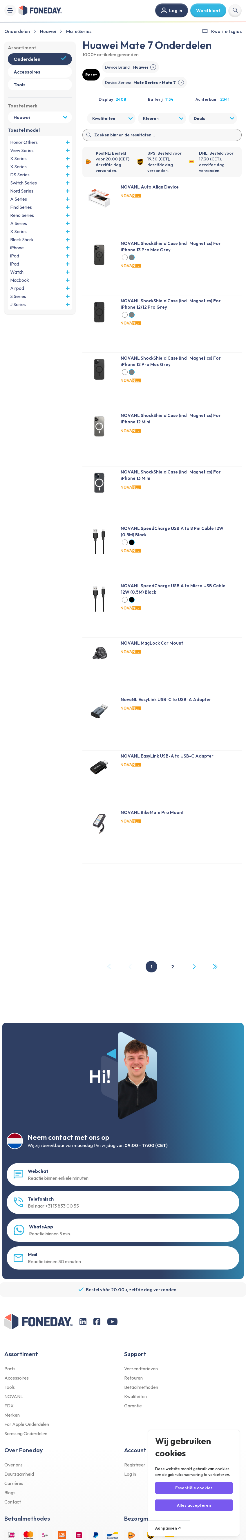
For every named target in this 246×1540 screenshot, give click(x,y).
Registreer (134, 1465)
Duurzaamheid (19, 1474)
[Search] (162, 135)
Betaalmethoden (141, 1387)
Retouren (133, 1378)
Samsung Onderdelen (25, 1433)
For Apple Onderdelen (26, 1424)
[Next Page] (193, 966)
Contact (12, 1502)
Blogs (9, 1492)
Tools (9, 1387)
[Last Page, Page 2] (214, 966)
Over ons (13, 1465)
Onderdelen (17, 31)
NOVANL (13, 1396)
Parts (9, 1368)
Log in (130, 1474)
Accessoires (16, 1378)
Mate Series (78, 31)
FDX (9, 1406)
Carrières (13, 1483)
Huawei (48, 31)
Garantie (133, 1406)
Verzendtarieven (141, 1368)
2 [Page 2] (172, 967)
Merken (12, 1415)
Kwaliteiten (135, 1396)
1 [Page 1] (151, 967)
